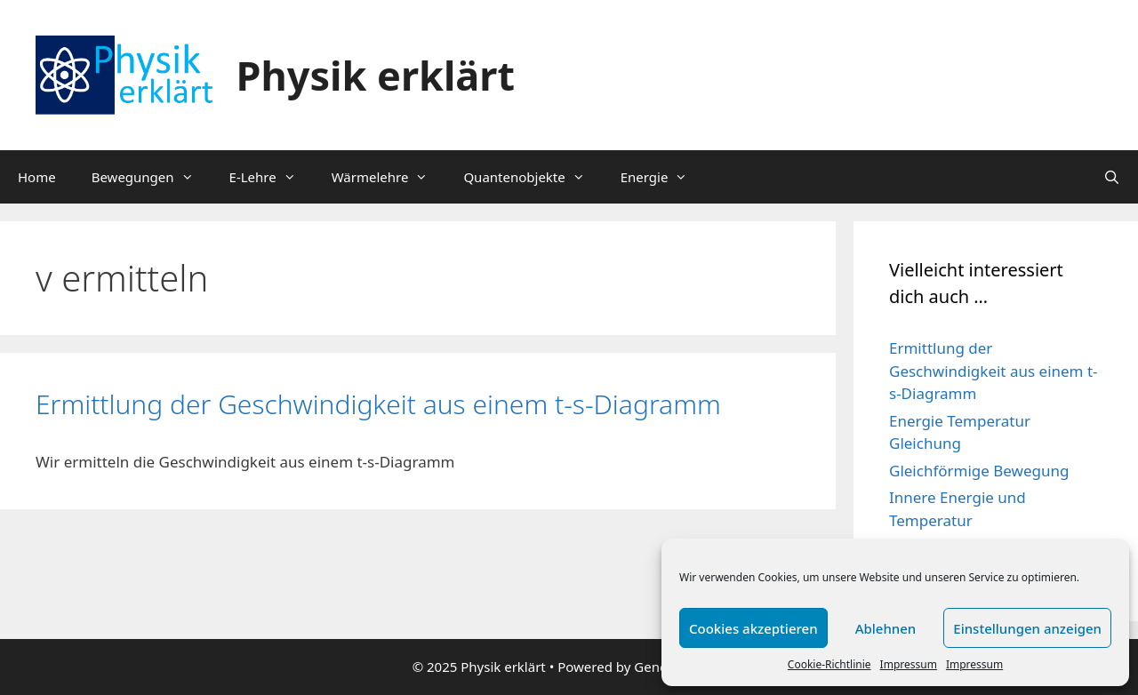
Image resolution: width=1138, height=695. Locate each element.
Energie (663, 177)
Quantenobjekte (532, 177)
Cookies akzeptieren (753, 628)
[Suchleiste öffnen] (1112, 177)
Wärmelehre (389, 177)
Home (37, 177)
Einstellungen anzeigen (1027, 628)
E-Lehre (271, 177)
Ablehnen (886, 628)
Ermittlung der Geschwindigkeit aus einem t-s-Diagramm (378, 404)
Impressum (908, 664)
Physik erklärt (375, 75)
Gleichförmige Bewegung (979, 470)
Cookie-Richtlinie (829, 664)
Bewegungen (152, 177)
